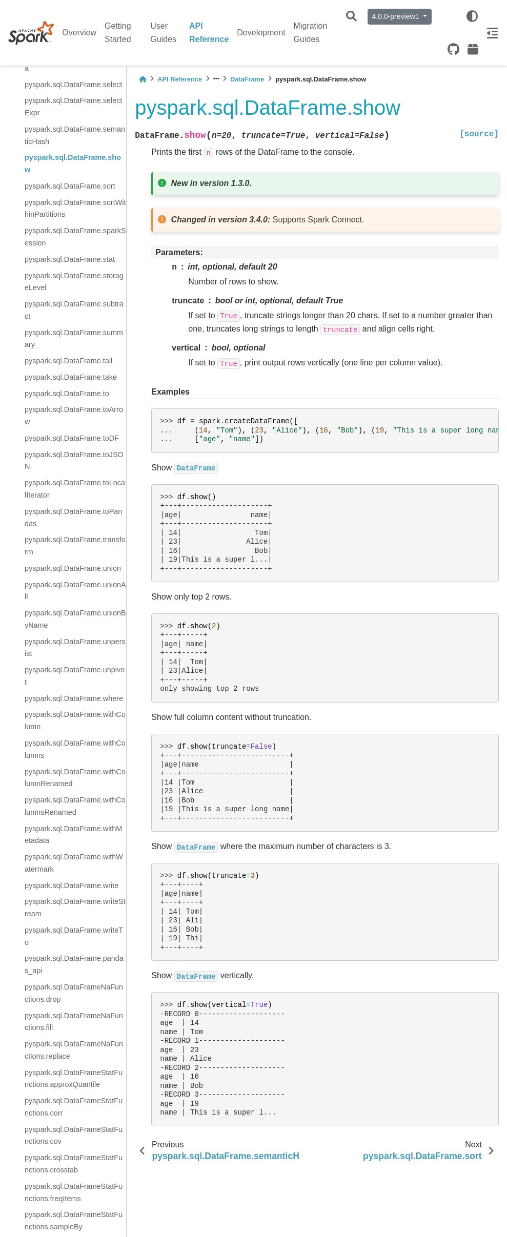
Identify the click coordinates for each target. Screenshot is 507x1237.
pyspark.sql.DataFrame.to (67, 393)
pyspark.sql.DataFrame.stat (70, 259)
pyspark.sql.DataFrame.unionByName (75, 619)
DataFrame (247, 79)
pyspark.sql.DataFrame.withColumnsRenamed (75, 806)
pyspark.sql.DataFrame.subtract (74, 310)
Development (261, 32)
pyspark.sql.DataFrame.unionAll (75, 591)
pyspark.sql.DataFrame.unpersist (75, 647)
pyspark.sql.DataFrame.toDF (72, 438)
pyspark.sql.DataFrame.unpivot (75, 676)
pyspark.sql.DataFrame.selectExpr (73, 106)
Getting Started (118, 33)
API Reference (209, 33)
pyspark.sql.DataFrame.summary (74, 338)
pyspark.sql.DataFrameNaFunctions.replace (74, 1050)
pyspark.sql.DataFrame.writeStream (75, 907)
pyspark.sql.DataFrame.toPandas (73, 517)
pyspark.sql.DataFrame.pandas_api (74, 964)
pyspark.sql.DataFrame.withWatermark (74, 863)
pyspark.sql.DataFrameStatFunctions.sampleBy (74, 1220)
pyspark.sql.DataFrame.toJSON (74, 460)
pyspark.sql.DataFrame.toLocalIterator (75, 489)
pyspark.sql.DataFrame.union (73, 568)
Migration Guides (311, 33)
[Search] (351, 17)
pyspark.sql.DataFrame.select (73, 84)
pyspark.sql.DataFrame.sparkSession (75, 236)
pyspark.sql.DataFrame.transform (75, 545)
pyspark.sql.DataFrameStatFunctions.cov (74, 1135)
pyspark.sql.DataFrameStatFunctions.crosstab (74, 1163)
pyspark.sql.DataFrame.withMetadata (73, 834)
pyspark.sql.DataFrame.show (73, 163)
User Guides (163, 33)
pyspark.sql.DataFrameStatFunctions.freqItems (74, 1192)
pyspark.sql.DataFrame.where (74, 698)
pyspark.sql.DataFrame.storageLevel (74, 282)
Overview (79, 32)
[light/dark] (472, 16)
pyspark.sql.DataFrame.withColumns (75, 749)
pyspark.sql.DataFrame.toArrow (74, 415)
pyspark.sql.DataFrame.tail (68, 361)
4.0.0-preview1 (396, 16)
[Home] (142, 79)
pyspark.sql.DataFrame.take (71, 377)
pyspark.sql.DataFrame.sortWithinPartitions (75, 208)
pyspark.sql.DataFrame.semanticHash (75, 135)
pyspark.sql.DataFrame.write (71, 885)
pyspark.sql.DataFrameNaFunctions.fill (74, 1022)
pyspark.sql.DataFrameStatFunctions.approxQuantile (74, 1078)
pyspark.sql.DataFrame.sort (70, 186)
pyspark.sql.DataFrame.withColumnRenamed (75, 778)
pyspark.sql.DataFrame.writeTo (74, 936)
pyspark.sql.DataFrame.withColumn (75, 720)
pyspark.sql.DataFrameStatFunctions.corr (74, 1107)
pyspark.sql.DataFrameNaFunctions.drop (74, 993)
